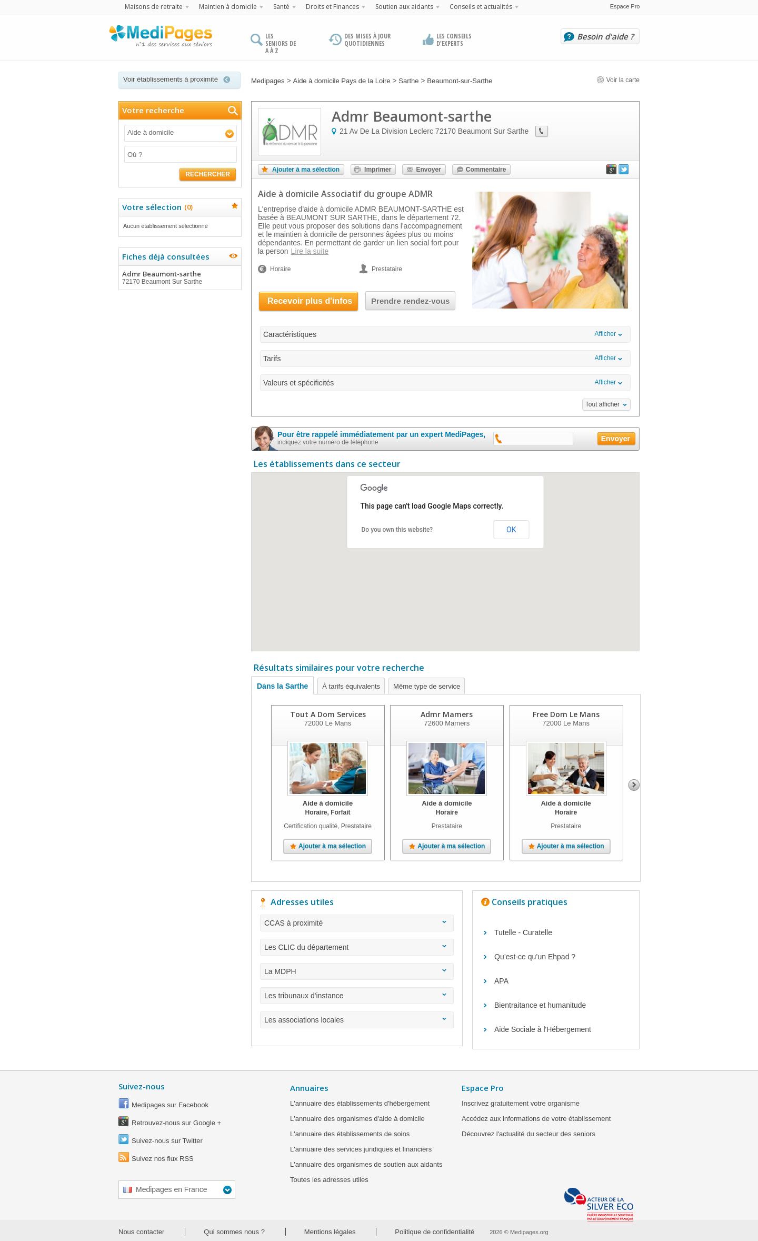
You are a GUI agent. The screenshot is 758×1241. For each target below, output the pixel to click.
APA (501, 981)
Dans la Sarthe (282, 686)
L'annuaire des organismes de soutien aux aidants (366, 1164)
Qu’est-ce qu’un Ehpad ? (534, 956)
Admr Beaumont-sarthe (179, 277)
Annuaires (309, 1088)
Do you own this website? (397, 529)
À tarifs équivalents (351, 686)
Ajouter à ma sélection (306, 169)
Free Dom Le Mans (566, 714)
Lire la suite (310, 251)
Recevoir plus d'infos (309, 300)
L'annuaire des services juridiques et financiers (361, 1149)
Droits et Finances (332, 6)
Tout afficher (602, 404)
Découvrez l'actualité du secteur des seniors (528, 1134)
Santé (281, 6)
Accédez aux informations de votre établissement (536, 1119)
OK (511, 529)
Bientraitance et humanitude (540, 1005)
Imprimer (377, 169)
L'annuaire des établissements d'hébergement (360, 1103)
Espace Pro (625, 6)
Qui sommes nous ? (234, 1232)
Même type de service (426, 686)
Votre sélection (156, 207)
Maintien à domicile (228, 6)
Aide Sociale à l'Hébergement (542, 1029)
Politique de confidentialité (434, 1232)
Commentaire (486, 169)
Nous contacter (141, 1232)
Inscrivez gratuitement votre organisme (521, 1103)
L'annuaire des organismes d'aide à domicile (357, 1119)
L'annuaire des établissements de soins (350, 1134)
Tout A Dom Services (328, 714)
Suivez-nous (141, 1086)
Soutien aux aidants (404, 6)
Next (634, 785)
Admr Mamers (447, 714)
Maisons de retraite (154, 6)
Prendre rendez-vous (410, 300)
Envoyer (428, 169)
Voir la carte (618, 80)
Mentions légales (330, 1232)
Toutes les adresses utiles (329, 1180)
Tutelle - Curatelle (523, 932)
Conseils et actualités (481, 6)
